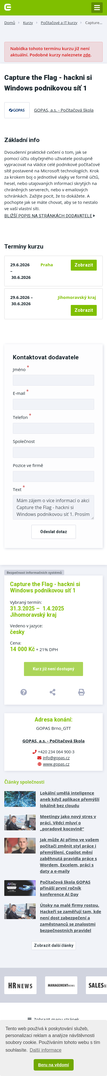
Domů (9, 22)
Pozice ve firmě (28, 465)
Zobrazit (83, 265)
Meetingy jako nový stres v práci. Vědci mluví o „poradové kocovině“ (68, 822)
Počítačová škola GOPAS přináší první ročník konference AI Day (65, 888)
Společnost (24, 441)
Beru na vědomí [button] (53, 1065)
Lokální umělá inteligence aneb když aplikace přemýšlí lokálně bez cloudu (69, 799)
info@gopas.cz (56, 757)
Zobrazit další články (53, 945)
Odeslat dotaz (53, 531)
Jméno (21, 369)
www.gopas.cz (56, 764)
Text (19, 489)
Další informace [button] (45, 1050)
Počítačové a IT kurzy (59, 22)
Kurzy (28, 22)
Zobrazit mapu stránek (53, 1019)
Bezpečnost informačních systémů (34, 572)
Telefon (22, 417)
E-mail (21, 393)
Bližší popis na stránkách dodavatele (49, 215)
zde (86, 55)
